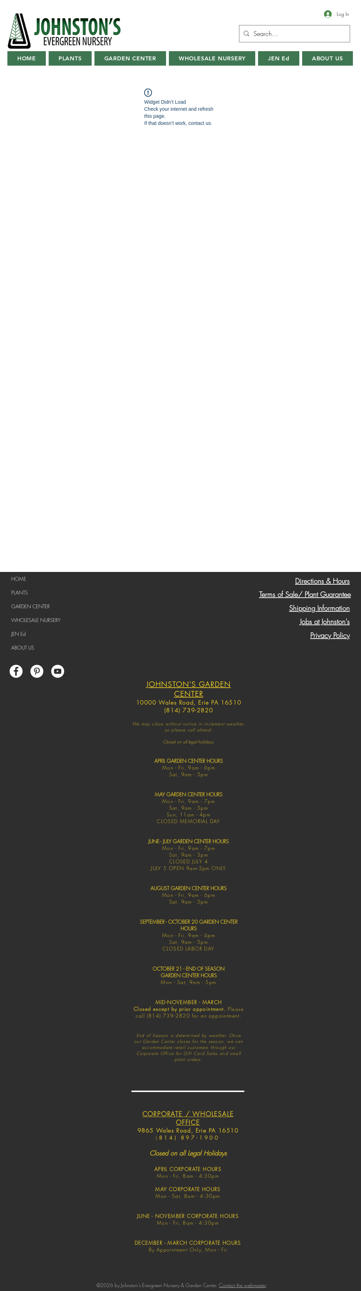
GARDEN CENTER (30, 606)
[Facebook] (16, 671)
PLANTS (19, 592)
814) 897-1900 (189, 1137)
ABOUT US (22, 647)
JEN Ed (18, 634)
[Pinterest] (36, 671)
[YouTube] (57, 671)
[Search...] (294, 33)
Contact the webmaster (242, 1285)
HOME (18, 578)
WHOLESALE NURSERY (36, 620)
